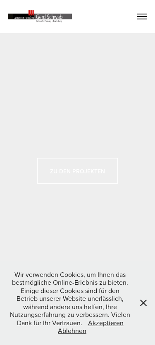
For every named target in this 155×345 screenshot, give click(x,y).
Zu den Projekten (77, 171)
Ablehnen (72, 330)
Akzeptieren (106, 322)
